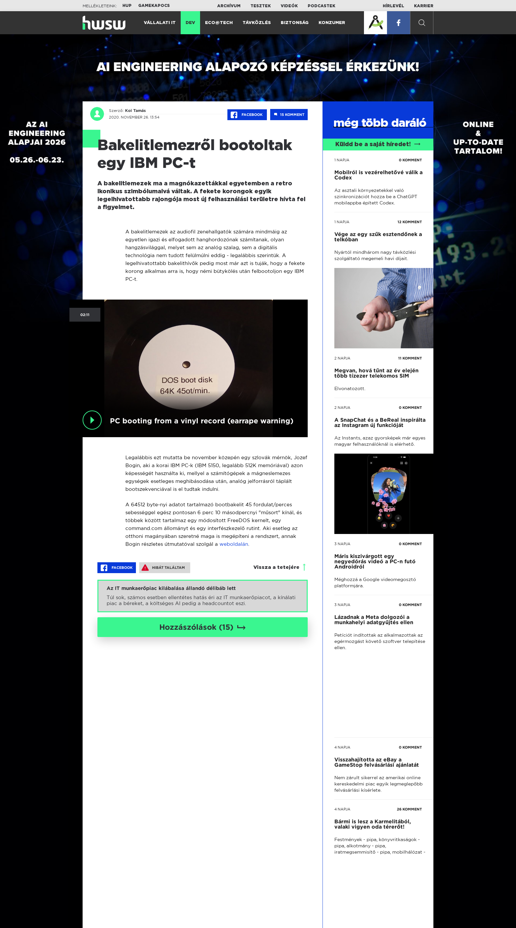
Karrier (423, 6)
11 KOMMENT (410, 358)
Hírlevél (393, 6)
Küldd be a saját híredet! (378, 144)
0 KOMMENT (410, 160)
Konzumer (332, 23)
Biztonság (295, 23)
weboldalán (233, 544)
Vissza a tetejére (276, 567)
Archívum (229, 6)
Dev (190, 23)
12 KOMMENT (410, 222)
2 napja (342, 358)
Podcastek (321, 6)
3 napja (342, 544)
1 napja (341, 160)
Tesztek (260, 6)
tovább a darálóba (373, 644)
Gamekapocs (154, 6)
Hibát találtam (163, 567)
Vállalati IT (160, 23)
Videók (289, 6)
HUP (127, 6)
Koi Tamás (135, 110)
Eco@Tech (219, 23)
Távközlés (257, 23)
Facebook (247, 115)
